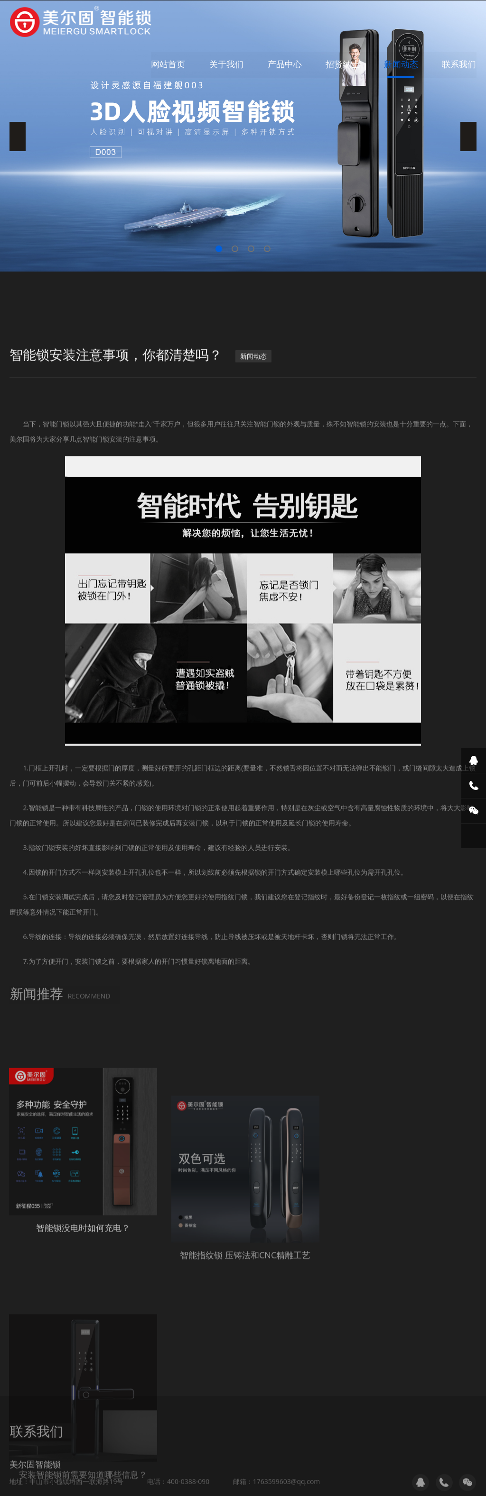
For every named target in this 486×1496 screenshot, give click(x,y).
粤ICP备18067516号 (340, 1447)
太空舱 (241, 1478)
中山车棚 (337, 1478)
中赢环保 (79, 1478)
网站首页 (170, 64)
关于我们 (228, 64)
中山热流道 (274, 1478)
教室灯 (149, 1478)
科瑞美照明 (115, 1478)
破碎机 (50, 1478)
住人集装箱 (181, 1478)
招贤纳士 (344, 64)
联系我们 (459, 64)
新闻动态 (401, 64)
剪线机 (308, 1478)
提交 (34, 1416)
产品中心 (286, 64)
